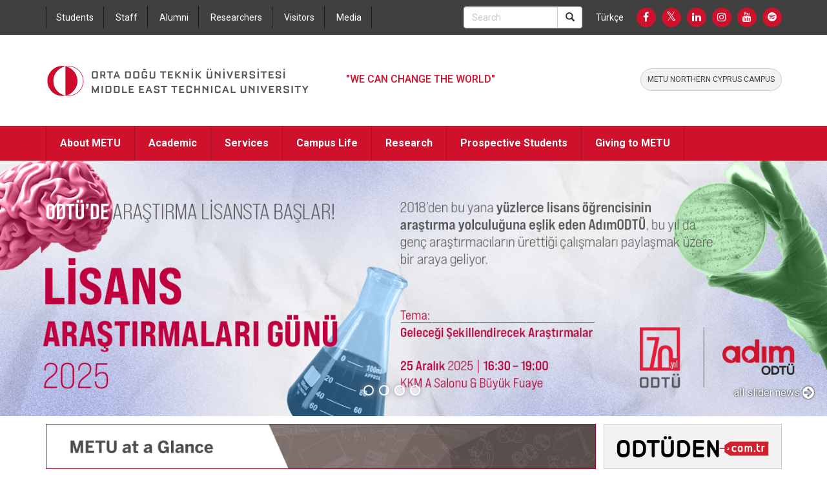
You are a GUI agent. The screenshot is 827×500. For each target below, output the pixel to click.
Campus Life (327, 143)
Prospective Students (513, 143)
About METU (90, 143)
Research (409, 143)
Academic (172, 143)
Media (349, 17)
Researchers (236, 17)
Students (75, 17)
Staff (127, 17)
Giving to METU (632, 143)
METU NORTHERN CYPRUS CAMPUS (711, 79)
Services (247, 143)
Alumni (174, 17)
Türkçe (610, 17)
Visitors (299, 17)
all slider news (774, 392)
